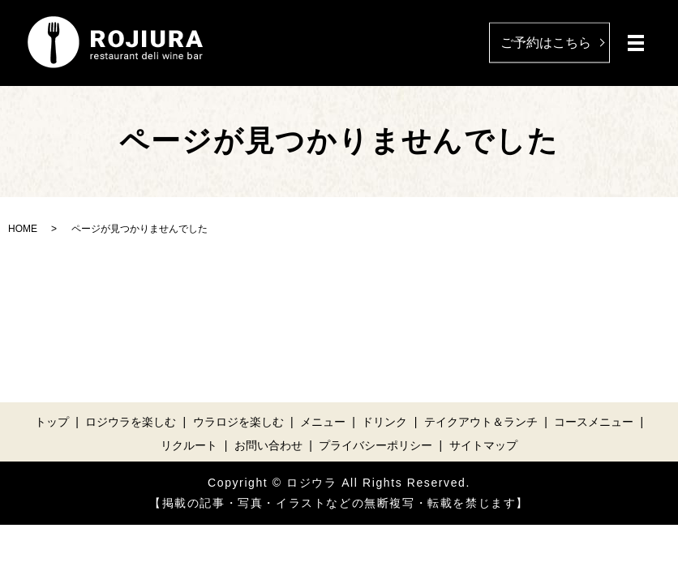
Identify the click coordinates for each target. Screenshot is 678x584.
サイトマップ (483, 445)
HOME (22, 228)
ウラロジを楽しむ (238, 421)
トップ (52, 421)
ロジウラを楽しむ (130, 421)
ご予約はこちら (545, 42)
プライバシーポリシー (375, 445)
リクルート (189, 445)
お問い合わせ (268, 445)
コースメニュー (593, 421)
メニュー (322, 421)
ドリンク (384, 421)
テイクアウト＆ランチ (481, 421)
